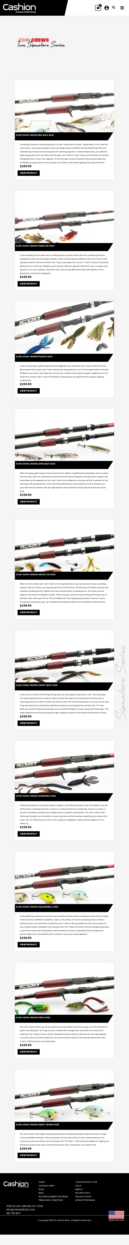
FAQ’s (79, 1192)
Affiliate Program (86, 1210)
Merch (80, 1196)
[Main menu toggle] (122, 8)
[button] (113, 8)
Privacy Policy (85, 1205)
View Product (29, 174)
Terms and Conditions (53, 1210)
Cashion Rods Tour (88, 1189)
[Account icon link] (106, 8)
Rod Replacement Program (50, 1205)
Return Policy (84, 1199)
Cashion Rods (63, 1230)
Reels (42, 1199)
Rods (43, 1196)
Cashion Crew (48, 1192)
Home (43, 1189)
